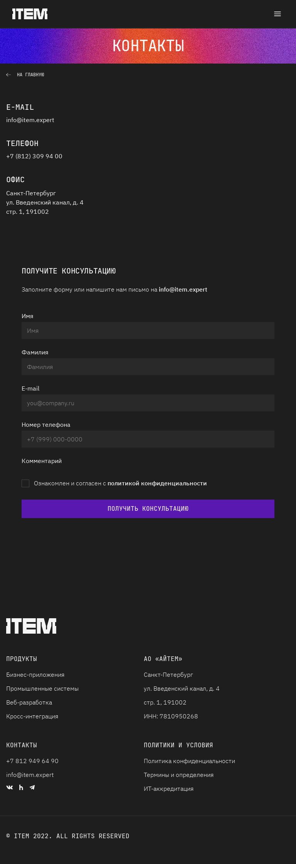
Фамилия (35, 352)
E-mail (30, 388)
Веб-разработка (29, 702)
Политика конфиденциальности (189, 761)
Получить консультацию (148, 509)
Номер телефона (46, 424)
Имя (28, 316)
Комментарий (42, 461)
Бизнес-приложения (35, 674)
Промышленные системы (42, 688)
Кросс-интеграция (32, 716)
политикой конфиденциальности (157, 483)
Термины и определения (179, 774)
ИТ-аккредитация (168, 788)
